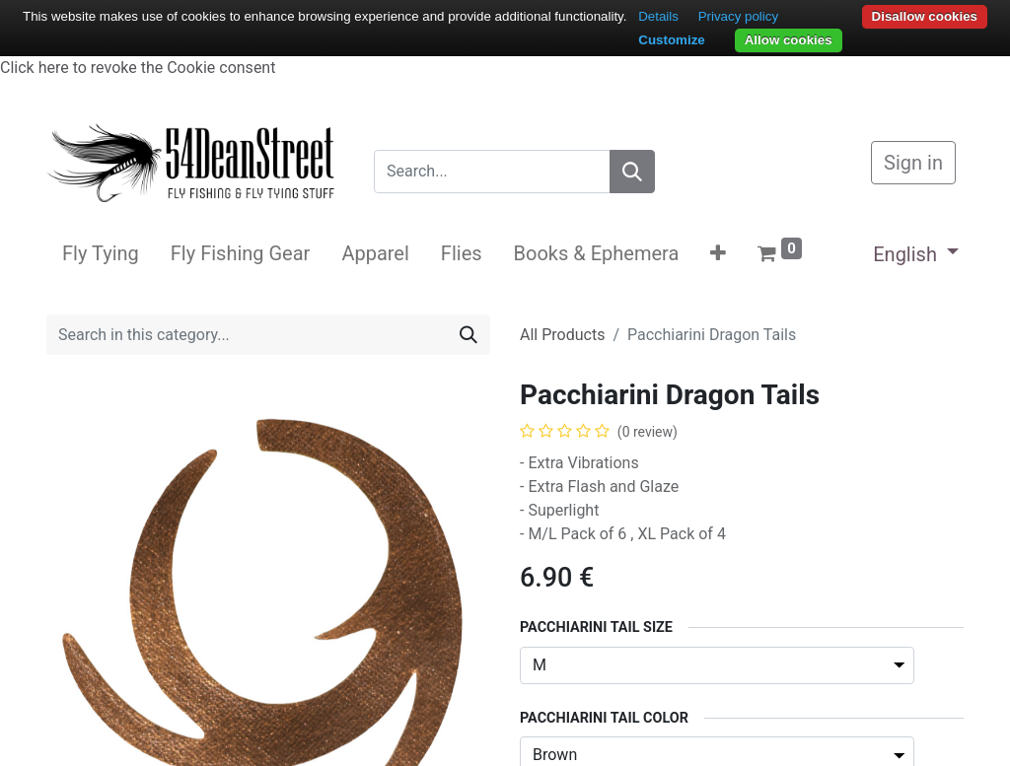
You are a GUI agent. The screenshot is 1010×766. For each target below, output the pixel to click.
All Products (562, 334)
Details (658, 16)
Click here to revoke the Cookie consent (137, 67)
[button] (718, 253)
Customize (671, 40)
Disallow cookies (924, 16)
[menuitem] (100, 253)
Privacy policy (738, 16)
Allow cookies (788, 40)
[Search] (632, 171)
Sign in (913, 162)
